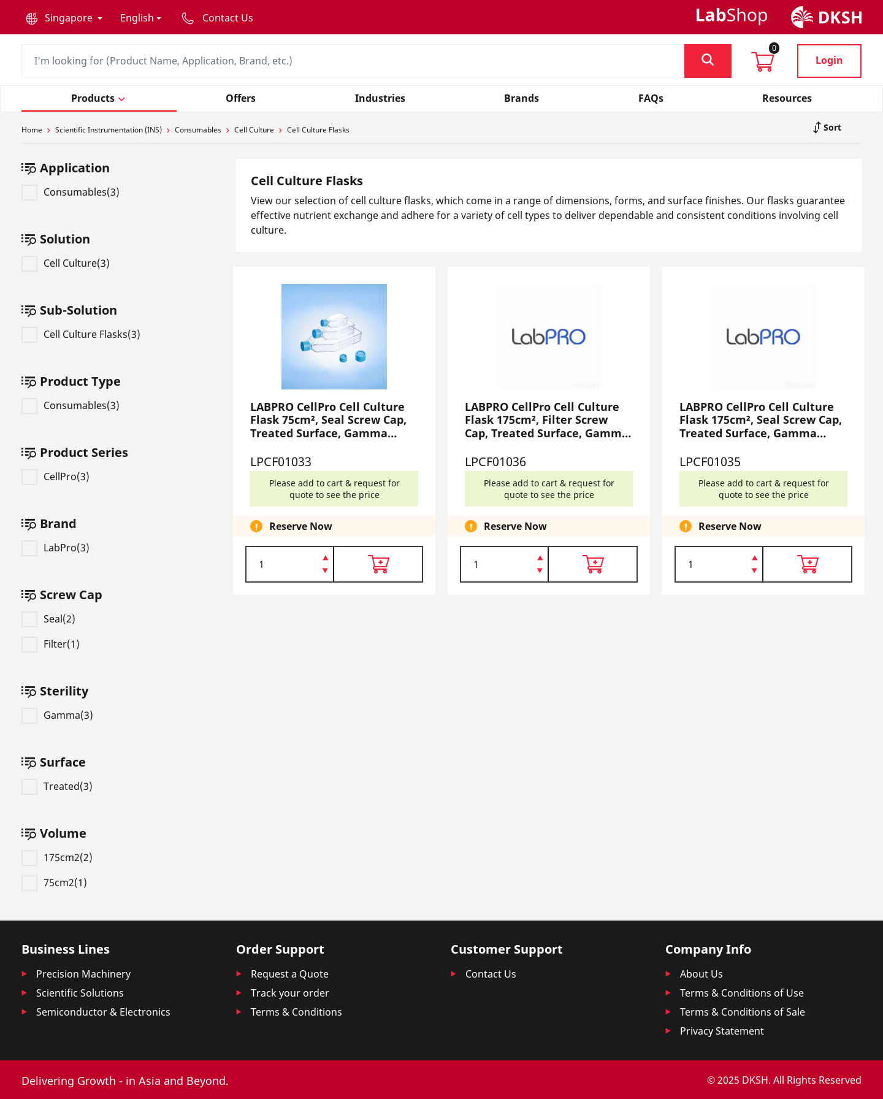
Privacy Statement (722, 1031)
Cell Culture (254, 129)
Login (829, 60)
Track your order (290, 993)
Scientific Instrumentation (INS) (108, 129)
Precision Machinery (83, 974)
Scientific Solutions (80, 993)
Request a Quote (290, 974)
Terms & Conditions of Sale (742, 1012)
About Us (701, 974)
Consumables (198, 129)
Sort (831, 127)
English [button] (137, 18)
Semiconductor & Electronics (103, 1012)
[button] (64, 17)
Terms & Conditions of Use (742, 993)
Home (31, 129)
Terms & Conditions (296, 1012)
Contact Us (490, 974)
